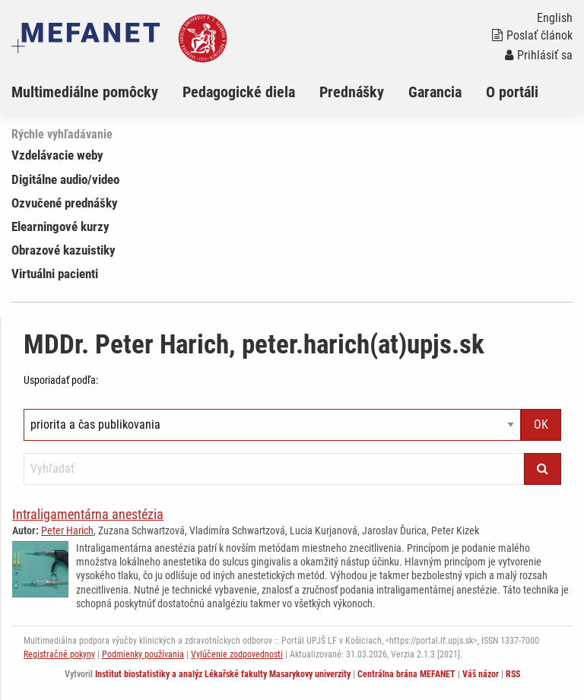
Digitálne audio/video (65, 179)
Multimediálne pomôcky (84, 92)
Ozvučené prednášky (64, 203)
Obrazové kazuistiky (63, 250)
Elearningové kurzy (60, 226)
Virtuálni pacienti (54, 273)
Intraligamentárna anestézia (87, 514)
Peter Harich (67, 530)
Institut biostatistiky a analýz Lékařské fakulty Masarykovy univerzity (223, 674)
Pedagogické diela (238, 92)
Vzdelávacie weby (57, 155)
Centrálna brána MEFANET (406, 674)
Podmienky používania (143, 654)
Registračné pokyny (59, 654)
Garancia (435, 92)
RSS (513, 674)
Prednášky (351, 92)
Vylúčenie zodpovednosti (237, 654)
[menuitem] (96, 92)
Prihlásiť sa (539, 55)
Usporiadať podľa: (61, 380)
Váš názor (480, 674)
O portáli (512, 92)
